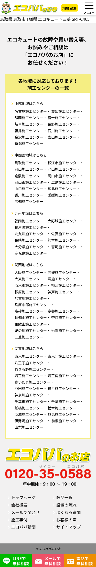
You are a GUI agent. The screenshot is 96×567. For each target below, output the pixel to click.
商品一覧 (64, 497)
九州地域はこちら (29, 213)
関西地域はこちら (29, 264)
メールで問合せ (25, 512)
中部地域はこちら (29, 103)
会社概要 (19, 505)
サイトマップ (68, 527)
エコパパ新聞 (23, 527)
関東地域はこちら (29, 348)
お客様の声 (66, 520)
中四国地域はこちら (31, 155)
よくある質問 (68, 512)
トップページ (23, 497)
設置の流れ (66, 505)
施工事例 (19, 520)
